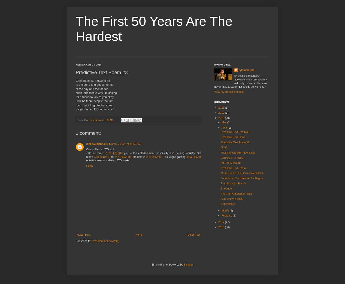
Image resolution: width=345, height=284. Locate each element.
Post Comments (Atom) (105, 241)
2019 (221, 112)
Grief (224, 147)
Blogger (188, 264)
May (224, 122)
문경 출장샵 (194, 156)
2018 (221, 118)
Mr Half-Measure (230, 162)
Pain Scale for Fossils (233, 183)
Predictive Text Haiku (233, 137)
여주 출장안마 (154, 156)
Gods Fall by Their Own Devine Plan (242, 173)
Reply (89, 165)
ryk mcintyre (246, 70)
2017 (221, 222)
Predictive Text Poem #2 (235, 142)
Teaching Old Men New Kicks (238, 152)
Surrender (227, 188)
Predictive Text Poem (233, 168)
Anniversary (228, 204)
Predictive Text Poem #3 (235, 132)
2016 (221, 227)
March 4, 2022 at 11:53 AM (124, 144)
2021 (221, 107)
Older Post (193, 234)
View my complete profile (229, 91)
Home (139, 234)
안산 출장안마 (123, 156)
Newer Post (83, 234)
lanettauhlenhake (97, 144)
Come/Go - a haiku (232, 157)
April (225, 127)
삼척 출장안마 (114, 153)
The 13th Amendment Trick (236, 193)
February (227, 215)
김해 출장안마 (102, 156)
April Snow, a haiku (232, 198)
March (226, 210)
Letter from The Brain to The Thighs (241, 178)
